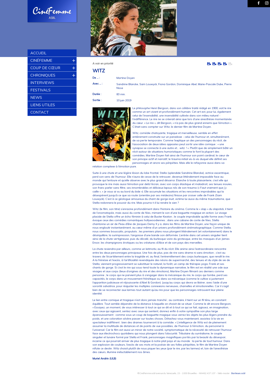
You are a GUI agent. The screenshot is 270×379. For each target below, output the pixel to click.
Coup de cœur (45, 67)
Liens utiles (42, 104)
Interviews (42, 82)
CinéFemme (41, 60)
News (36, 97)
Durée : (97, 94)
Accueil (38, 53)
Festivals (40, 90)
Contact (39, 112)
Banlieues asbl (238, 373)
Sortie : (97, 100)
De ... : (96, 77)
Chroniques (42, 75)
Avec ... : (97, 83)
